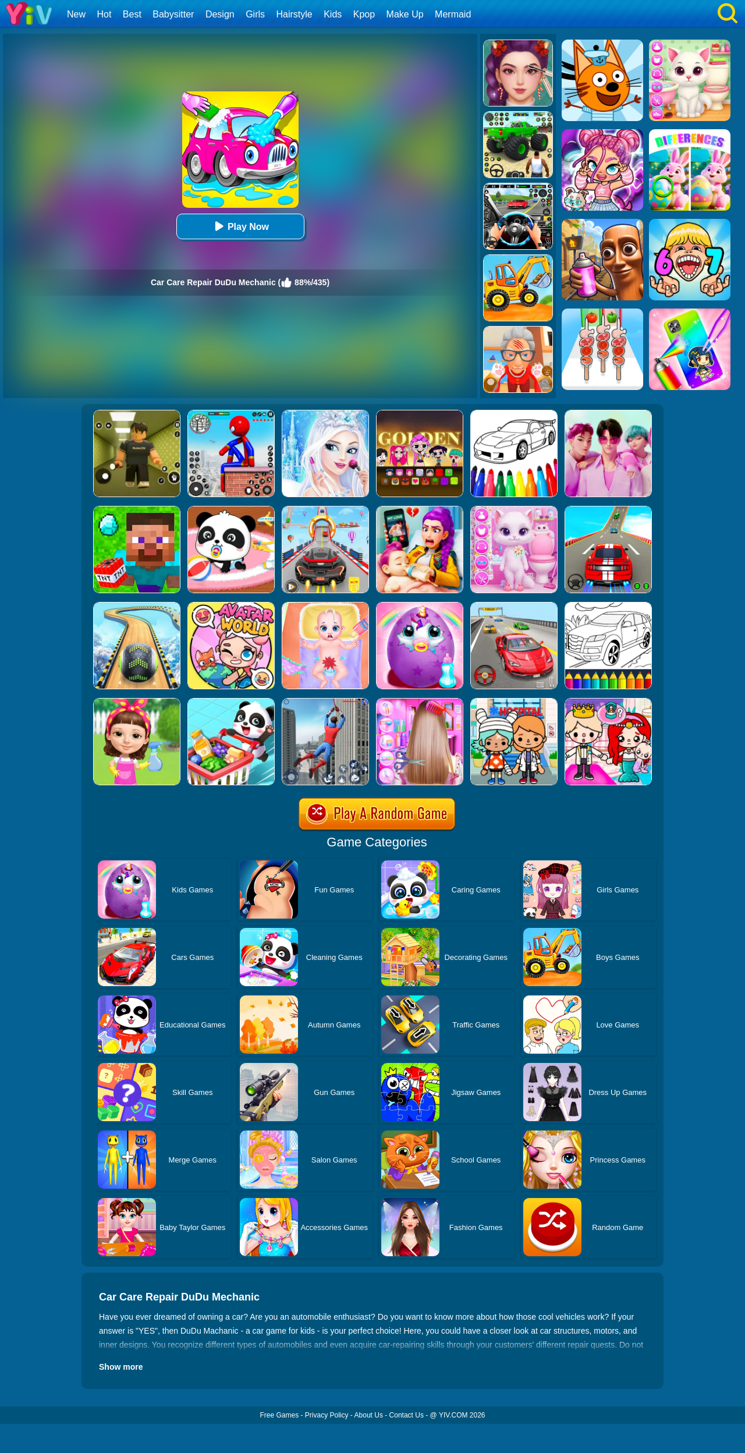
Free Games (279, 1415)
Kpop (364, 14)
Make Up (405, 14)
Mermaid (453, 14)
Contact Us (406, 1415)
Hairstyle (294, 14)
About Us (368, 1415)
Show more (121, 1367)
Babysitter (173, 14)
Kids (333, 14)
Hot (104, 14)
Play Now (240, 226)
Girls (255, 14)
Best (132, 14)
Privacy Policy (327, 1415)
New (76, 14)
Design (220, 14)
